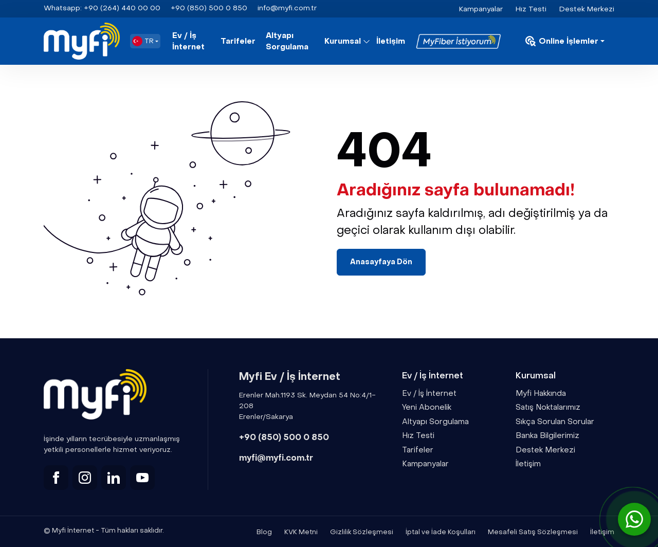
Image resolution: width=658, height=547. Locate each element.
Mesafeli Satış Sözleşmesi (533, 532)
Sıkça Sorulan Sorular (555, 421)
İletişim (390, 41)
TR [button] (143, 41)
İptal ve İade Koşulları (441, 532)
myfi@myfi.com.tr (276, 458)
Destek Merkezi (586, 9)
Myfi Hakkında (541, 393)
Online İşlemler (561, 41)
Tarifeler (238, 41)
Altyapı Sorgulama (287, 41)
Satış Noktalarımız (548, 407)
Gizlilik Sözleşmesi (361, 532)
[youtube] (142, 477)
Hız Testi (531, 9)
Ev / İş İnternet (188, 41)
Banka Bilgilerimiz (547, 435)
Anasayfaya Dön (381, 262)
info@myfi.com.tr (287, 8)
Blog (264, 532)
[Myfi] (82, 41)
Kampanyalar (481, 9)
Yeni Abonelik (426, 407)
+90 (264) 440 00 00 (102, 8)
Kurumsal (342, 41)
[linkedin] (113, 477)
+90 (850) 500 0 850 (284, 437)
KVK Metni (301, 532)
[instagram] (84, 477)
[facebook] (56, 477)
